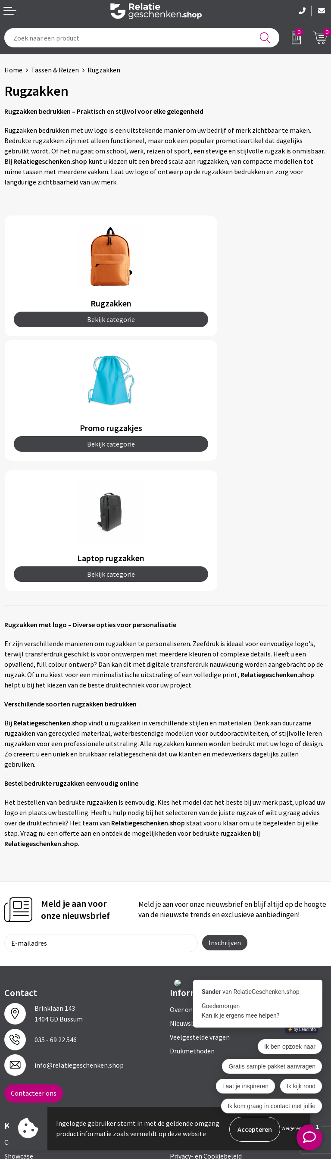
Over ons (183, 885)
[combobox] (141, 37)
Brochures (19, 1045)
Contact (16, 1017)
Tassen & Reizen (55, 70)
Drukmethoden (192, 926)
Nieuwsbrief (187, 898)
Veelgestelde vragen (200, 912)
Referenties (21, 1059)
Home (13, 70)
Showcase (18, 1031)
